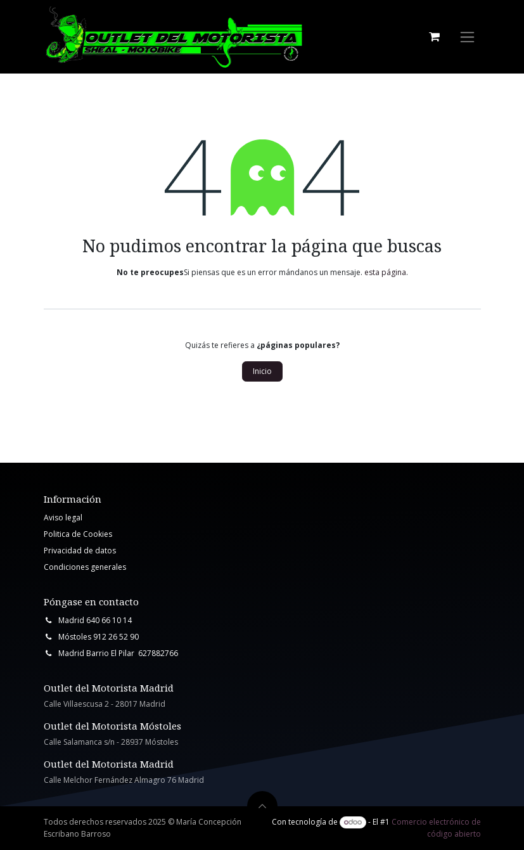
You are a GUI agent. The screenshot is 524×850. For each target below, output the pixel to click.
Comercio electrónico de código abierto (436, 827)
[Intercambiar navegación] (467, 37)
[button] (262, 806)
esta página (385, 272)
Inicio (262, 371)
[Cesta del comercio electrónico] (435, 37)
